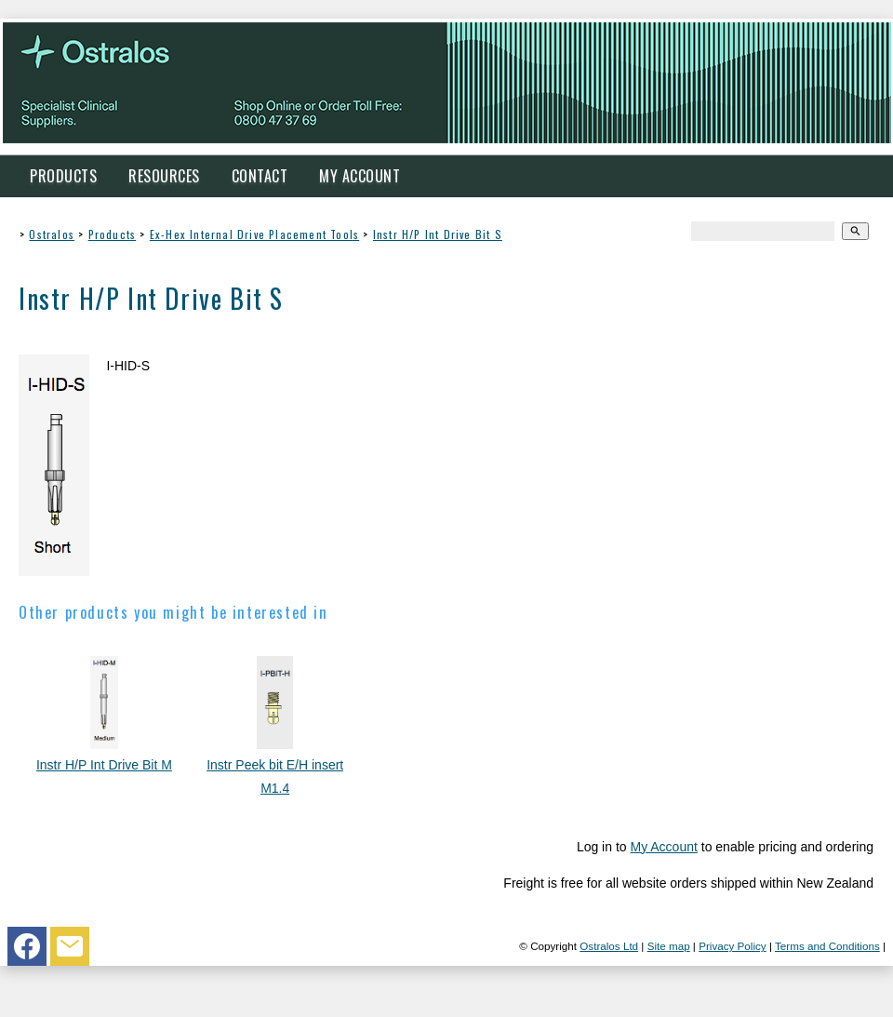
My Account (359, 176)
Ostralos (51, 234)
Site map (668, 946)
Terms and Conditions (827, 946)
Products (63, 176)
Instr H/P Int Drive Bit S (437, 234)
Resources (164, 176)
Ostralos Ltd (609, 946)
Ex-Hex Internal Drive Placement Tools (254, 234)
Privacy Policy (732, 946)
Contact (260, 176)
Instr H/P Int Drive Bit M (104, 764)
